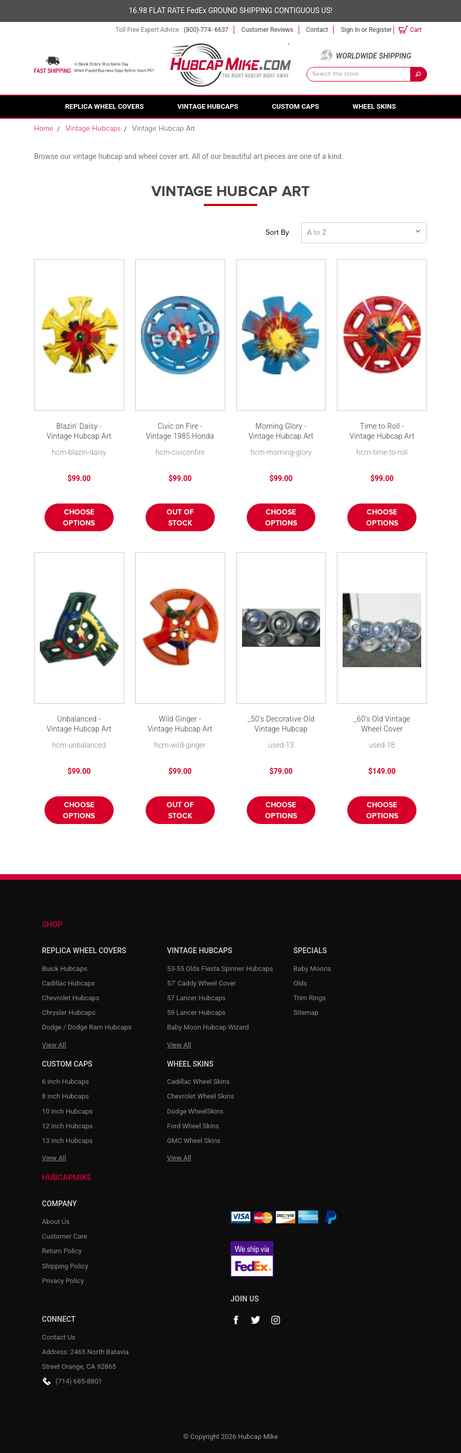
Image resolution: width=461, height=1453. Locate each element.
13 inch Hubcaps (67, 1141)
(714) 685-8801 (79, 1381)
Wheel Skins (374, 106)
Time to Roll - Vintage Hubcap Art (381, 431)
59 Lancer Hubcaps (196, 1012)
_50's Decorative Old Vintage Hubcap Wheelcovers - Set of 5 (281, 725)
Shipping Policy (65, 1266)
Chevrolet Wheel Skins (200, 1096)
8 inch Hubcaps (65, 1096)
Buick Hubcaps (64, 969)
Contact (317, 29)
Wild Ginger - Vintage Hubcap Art (180, 724)
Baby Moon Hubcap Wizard (208, 1027)
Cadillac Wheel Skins (198, 1081)
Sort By (277, 232)
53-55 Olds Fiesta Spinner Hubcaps (220, 969)
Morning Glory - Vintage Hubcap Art (280, 431)
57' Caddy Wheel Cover (201, 983)
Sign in (350, 29)
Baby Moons (312, 969)
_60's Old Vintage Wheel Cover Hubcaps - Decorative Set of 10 (381, 725)
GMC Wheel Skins (194, 1141)
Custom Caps (295, 106)
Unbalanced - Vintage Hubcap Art (79, 724)
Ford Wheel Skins (193, 1126)
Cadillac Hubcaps (68, 983)
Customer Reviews (267, 29)
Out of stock (180, 518)
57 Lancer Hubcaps (196, 998)
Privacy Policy (63, 1281)
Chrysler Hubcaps (68, 1012)
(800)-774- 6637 (206, 29)
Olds (300, 983)
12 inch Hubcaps (67, 1126)
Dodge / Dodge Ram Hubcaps (86, 1027)
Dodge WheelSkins (195, 1111)
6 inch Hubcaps (65, 1081)
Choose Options (79, 518)
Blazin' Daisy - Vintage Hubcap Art (79, 431)
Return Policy (62, 1251)
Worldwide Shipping (373, 56)
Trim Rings (309, 998)
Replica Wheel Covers (104, 106)
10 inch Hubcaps (67, 1111)
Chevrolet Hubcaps (71, 998)
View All (54, 1045)
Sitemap (306, 1012)
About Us (56, 1222)
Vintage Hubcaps (208, 106)
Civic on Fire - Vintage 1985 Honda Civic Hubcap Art (180, 432)
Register (380, 29)
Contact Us (58, 1337)
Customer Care (64, 1236)
